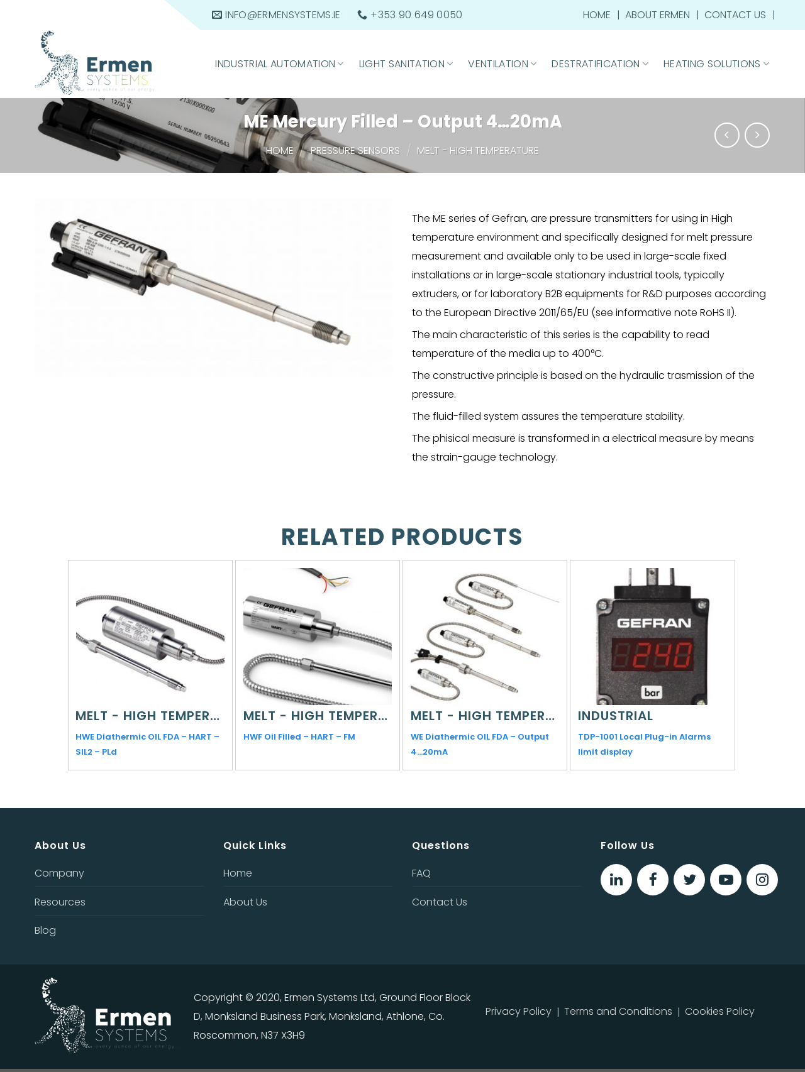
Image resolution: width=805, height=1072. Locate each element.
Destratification (600, 64)
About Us (245, 902)
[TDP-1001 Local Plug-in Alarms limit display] (652, 636)
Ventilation (502, 64)
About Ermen (657, 15)
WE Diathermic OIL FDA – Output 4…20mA (480, 744)
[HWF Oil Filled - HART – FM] (317, 636)
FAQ (421, 873)
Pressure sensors (355, 150)
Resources (60, 902)
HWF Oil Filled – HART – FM (299, 737)
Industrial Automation (279, 64)
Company (59, 873)
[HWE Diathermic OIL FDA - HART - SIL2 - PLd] (149, 636)
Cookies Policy (720, 1011)
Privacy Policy (519, 1011)
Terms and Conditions (618, 1011)
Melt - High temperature (478, 150)
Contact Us (735, 15)
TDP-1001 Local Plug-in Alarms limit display (644, 744)
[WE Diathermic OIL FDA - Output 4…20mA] (485, 636)
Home (597, 15)
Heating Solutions (716, 64)
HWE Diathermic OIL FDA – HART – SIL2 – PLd (147, 744)
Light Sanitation (406, 64)
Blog (45, 930)
